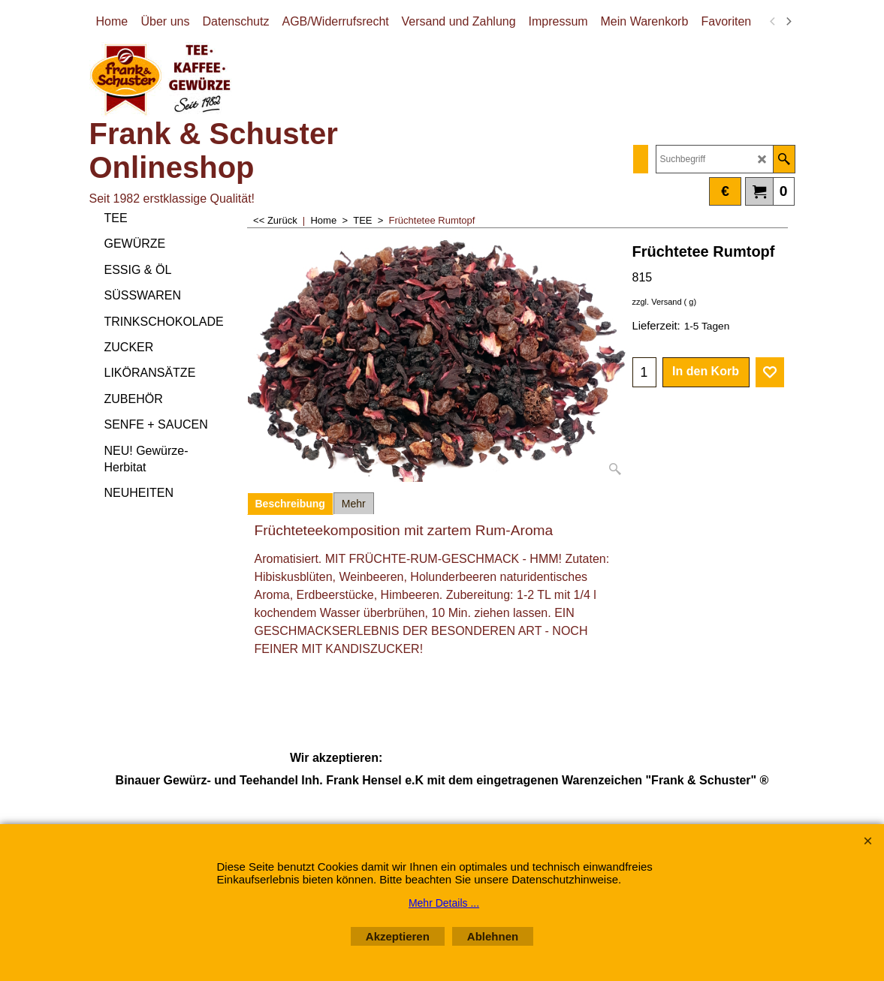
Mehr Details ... (444, 903)
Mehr (354, 504)
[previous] (773, 22)
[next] (788, 22)
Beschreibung (290, 504)
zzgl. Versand (657, 301)
